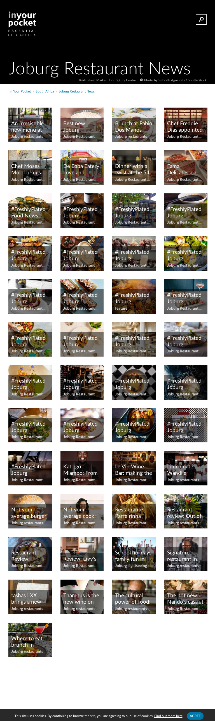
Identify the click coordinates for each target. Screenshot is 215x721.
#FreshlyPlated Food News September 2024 (28, 213)
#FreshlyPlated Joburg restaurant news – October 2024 (184, 427)
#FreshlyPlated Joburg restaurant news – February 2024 (28, 342)
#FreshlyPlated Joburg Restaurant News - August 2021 (80, 256)
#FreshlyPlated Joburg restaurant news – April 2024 (28, 256)
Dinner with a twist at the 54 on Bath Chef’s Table (132, 170)
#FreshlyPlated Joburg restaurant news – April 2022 (132, 213)
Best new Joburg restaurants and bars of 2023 (81, 127)
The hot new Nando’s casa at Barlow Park (185, 599)
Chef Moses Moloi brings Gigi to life (26, 170)
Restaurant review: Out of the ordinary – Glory (184, 513)
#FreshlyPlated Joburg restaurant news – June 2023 (184, 342)
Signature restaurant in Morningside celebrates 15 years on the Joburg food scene (182, 556)
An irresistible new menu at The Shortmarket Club (27, 127)
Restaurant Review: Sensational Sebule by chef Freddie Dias (28, 556)
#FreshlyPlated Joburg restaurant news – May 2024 (184, 384)
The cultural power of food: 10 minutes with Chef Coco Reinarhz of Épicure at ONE (133, 599)
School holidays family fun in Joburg (133, 556)
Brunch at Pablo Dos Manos (133, 127)
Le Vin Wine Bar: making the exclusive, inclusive (133, 470)
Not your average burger (28, 513)
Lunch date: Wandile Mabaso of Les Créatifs (184, 470)
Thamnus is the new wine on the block (81, 599)
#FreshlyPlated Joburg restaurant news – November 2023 (28, 427)
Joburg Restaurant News (82, 137)
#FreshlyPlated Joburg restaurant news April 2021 (80, 213)
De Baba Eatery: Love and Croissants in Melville (82, 170)
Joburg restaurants (27, 137)
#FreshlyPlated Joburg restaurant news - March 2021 (80, 384)
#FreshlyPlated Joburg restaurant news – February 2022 (184, 299)
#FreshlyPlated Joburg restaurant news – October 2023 (132, 427)
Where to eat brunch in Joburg (27, 642)
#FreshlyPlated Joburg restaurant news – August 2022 (132, 256)
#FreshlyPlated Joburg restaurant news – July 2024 (80, 342)
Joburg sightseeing (131, 566)
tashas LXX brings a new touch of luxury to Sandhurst (29, 599)
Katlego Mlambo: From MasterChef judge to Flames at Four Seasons (82, 470)
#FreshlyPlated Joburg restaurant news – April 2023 (184, 213)
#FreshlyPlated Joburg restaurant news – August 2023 (184, 256)
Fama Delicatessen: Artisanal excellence (182, 170)
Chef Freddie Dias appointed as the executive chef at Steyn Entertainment (185, 127)
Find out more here (168, 716)
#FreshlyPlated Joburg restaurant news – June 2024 (28, 384)
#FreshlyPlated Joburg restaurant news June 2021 (132, 342)
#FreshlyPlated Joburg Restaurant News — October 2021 (80, 427)
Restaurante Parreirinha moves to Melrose (129, 513)
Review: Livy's (79, 559)
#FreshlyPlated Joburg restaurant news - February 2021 (132, 299)
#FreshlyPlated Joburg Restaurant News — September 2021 (28, 470)
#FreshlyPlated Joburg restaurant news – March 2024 (132, 384)
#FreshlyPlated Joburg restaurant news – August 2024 (28, 299)
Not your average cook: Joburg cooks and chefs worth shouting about (81, 513)
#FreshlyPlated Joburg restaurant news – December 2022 (80, 299)
